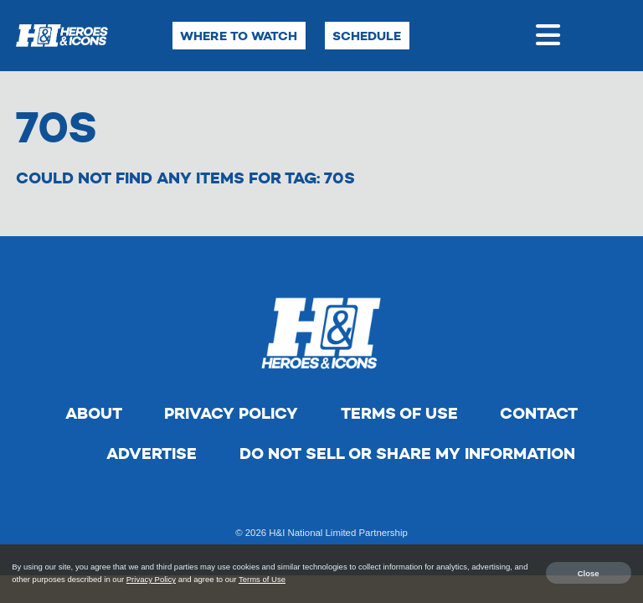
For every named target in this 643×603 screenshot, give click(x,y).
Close (588, 572)
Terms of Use (399, 413)
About (93, 413)
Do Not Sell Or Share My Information (407, 453)
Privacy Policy (231, 413)
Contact (539, 413)
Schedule (366, 36)
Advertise (151, 453)
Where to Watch (238, 36)
